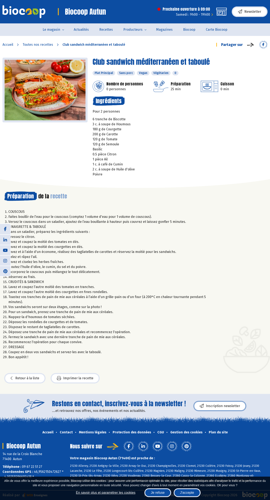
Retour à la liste (24, 378)
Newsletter (249, 12)
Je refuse (158, 492)
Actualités (81, 30)
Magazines (164, 30)
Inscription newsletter (220, 406)
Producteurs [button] (133, 30)
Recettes (106, 30)
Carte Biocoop (216, 30)
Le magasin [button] (51, 30)
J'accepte (187, 492)
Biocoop (189, 30)
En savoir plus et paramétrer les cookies (105, 492)
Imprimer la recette (75, 378)
